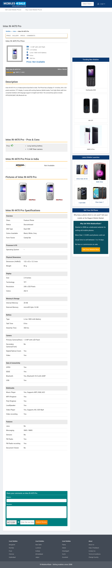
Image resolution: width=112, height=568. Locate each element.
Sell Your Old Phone (91, 210)
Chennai (11, 554)
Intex (14, 31)
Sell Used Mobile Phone (13, 10)
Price (8, 36)
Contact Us (92, 551)
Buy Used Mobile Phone (34, 10)
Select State (87, 4)
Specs (22, 36)
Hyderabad (12, 557)
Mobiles (8, 31)
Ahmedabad (39, 554)
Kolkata (37, 551)
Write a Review (62, 69)
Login (101, 4)
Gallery (15, 36)
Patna (64, 545)
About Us (91, 545)
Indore (64, 548)
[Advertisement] (56, 18)
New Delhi (38, 545)
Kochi (64, 554)
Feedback (96, 548)
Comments (31, 36)
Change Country (93, 557)
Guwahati (65, 557)
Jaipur (37, 557)
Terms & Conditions (94, 554)
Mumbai (11, 548)
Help (90, 548)
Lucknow (38, 548)
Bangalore (12, 545)
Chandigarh (65, 551)
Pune (10, 551)
